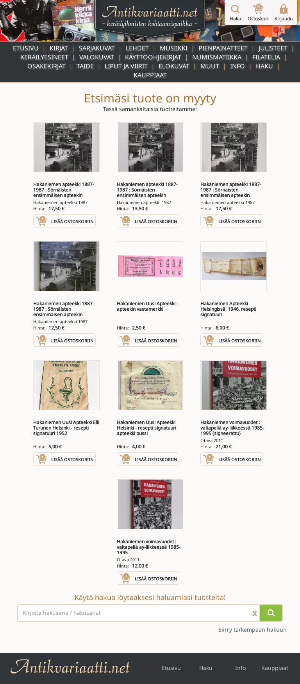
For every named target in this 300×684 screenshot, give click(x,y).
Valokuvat (96, 57)
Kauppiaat (150, 75)
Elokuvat (174, 66)
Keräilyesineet (44, 57)
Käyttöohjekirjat (153, 57)
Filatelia (266, 57)
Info (237, 66)
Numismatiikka (216, 57)
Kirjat (59, 48)
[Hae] (271, 613)
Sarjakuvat (97, 48)
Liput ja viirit (126, 66)
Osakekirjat (46, 66)
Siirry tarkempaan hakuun (252, 629)
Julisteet (273, 48)
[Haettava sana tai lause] (150, 613)
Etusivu (26, 48)
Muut (209, 66)
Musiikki (174, 48)
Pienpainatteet (223, 48)
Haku (264, 66)
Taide (85, 66)
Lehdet (137, 48)
